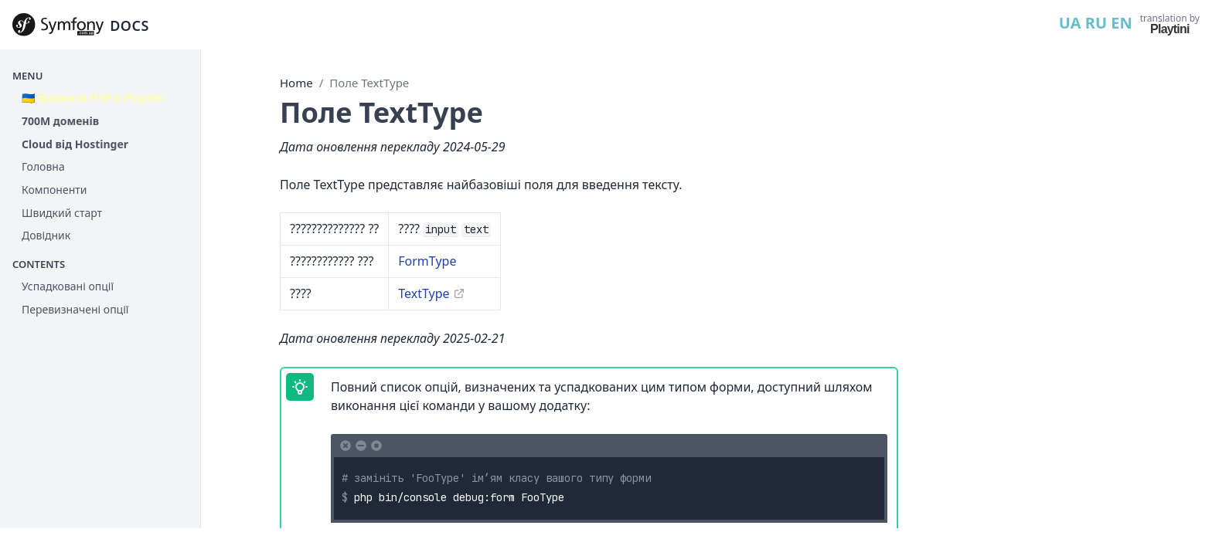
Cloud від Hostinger (75, 144)
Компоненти (54, 189)
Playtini (1170, 29)
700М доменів (60, 121)
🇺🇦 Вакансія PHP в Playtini (93, 97)
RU (1096, 22)
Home (296, 82)
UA (1070, 22)
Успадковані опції (68, 286)
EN (1121, 22)
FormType (427, 261)
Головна (43, 166)
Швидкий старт (62, 212)
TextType (423, 293)
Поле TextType (369, 82)
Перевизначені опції (75, 309)
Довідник (46, 235)
